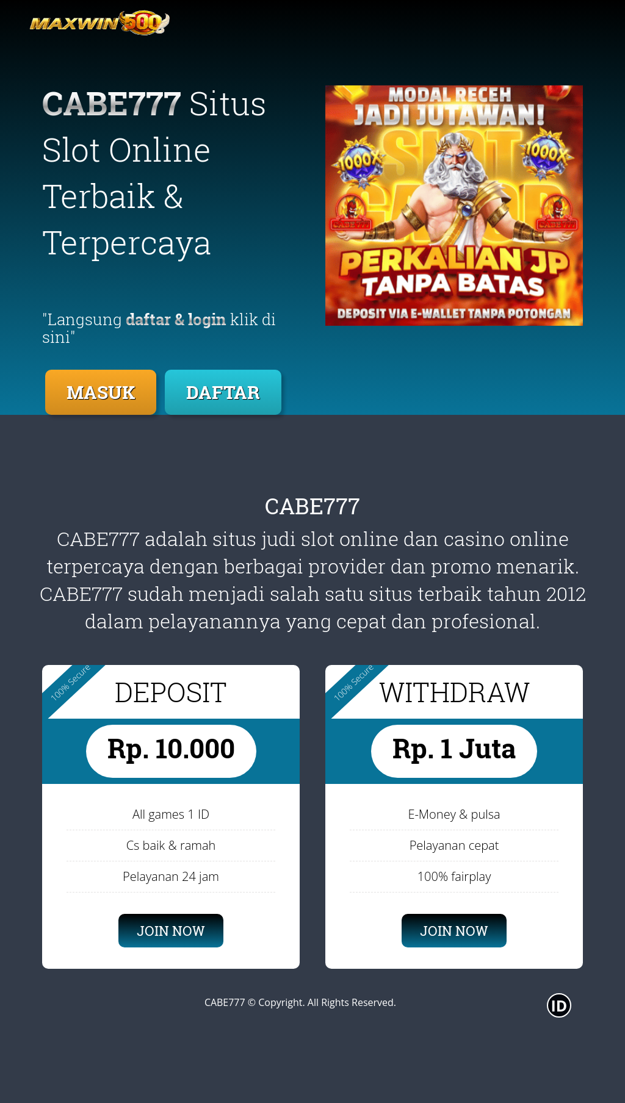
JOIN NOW (171, 931)
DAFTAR (223, 392)
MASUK (101, 392)
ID (559, 1005)
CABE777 (224, 1002)
